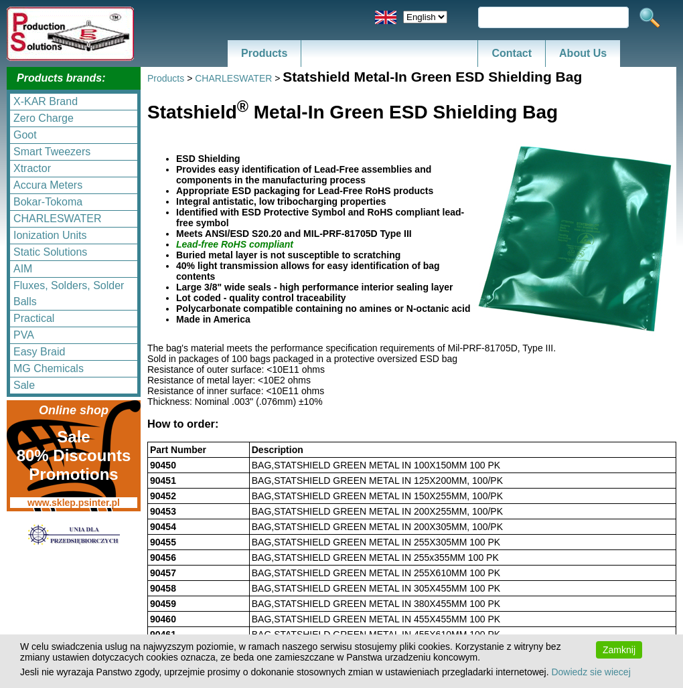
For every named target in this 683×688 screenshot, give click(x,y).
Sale (24, 385)
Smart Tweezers (51, 151)
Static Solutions (50, 252)
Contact (511, 53)
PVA (23, 335)
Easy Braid (39, 351)
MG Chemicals (48, 368)
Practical (33, 318)
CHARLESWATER (57, 218)
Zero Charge (43, 118)
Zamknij (619, 649)
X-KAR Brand (45, 101)
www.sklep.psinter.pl (73, 502)
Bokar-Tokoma (47, 201)
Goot (25, 135)
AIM (22, 268)
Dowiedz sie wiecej (590, 672)
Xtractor (32, 168)
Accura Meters (47, 185)
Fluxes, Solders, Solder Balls (68, 293)
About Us (583, 53)
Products (264, 53)
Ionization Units (49, 235)
